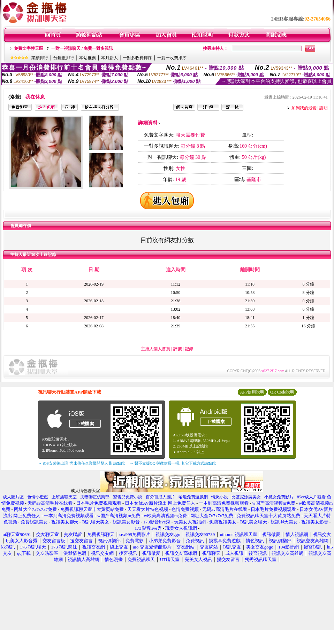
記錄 (189, 349)
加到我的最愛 (304, 108)
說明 (323, 108)
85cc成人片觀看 (311, 497)
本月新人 (109, 57)
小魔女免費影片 (279, 497)
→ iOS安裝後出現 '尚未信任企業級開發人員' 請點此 (81, 463)
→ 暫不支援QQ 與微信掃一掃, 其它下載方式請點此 (173, 463)
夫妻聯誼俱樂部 (94, 497)
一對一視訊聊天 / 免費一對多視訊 (82, 48)
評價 (177, 349)
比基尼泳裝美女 (246, 497)
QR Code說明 (282, 392)
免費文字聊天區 (28, 48)
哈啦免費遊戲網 (193, 497)
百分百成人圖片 (160, 497)
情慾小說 (219, 497)
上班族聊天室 (64, 497)
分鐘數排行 (63, 57)
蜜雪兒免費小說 (127, 497)
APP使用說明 (252, 392)
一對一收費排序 (172, 57)
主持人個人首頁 (155, 349)
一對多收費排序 (137, 57)
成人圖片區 (13, 497)
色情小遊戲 (37, 497)
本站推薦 (87, 57)
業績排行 (39, 57)
